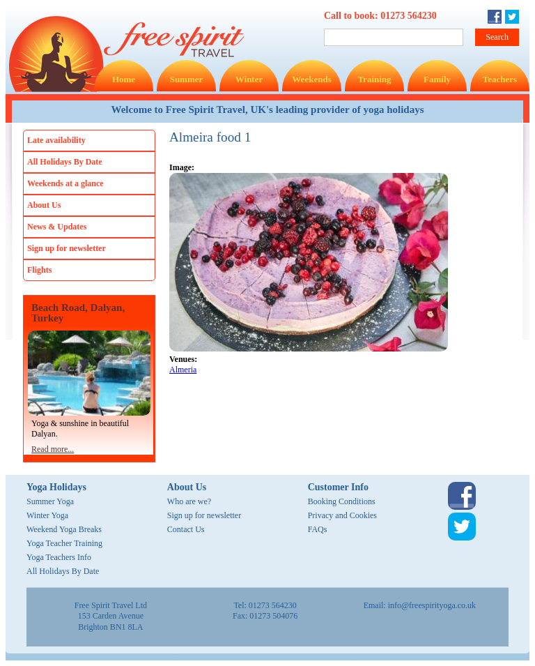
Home (123, 79)
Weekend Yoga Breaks (64, 529)
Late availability (56, 140)
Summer (186, 79)
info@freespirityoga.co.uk (432, 605)
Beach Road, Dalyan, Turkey (78, 313)
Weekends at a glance (65, 183)
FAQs (317, 529)
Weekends (311, 79)
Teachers (500, 79)
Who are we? (189, 501)
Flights (39, 270)
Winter (249, 79)
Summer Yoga (50, 501)
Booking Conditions (341, 501)
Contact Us (186, 529)
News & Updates (56, 227)
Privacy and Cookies (342, 515)
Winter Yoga (47, 515)
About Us (44, 205)
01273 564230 (408, 15)
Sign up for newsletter (66, 248)
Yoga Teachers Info (58, 557)
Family (437, 79)
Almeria (182, 369)
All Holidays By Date (64, 162)
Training (374, 79)
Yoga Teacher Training (64, 543)
